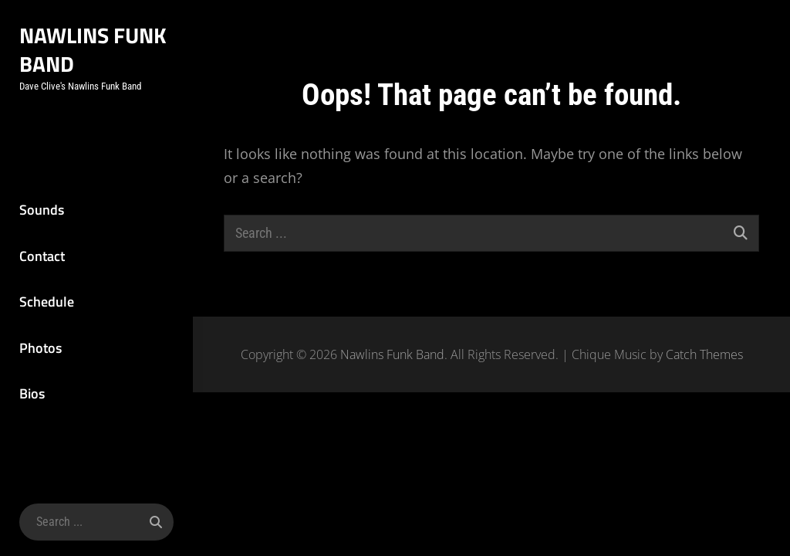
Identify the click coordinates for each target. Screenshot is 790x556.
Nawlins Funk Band (93, 49)
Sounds (41, 209)
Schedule (46, 301)
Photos (40, 347)
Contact (42, 256)
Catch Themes (704, 354)
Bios (32, 393)
